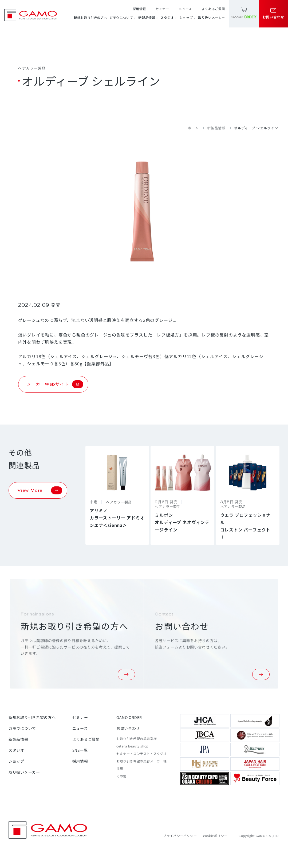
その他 (121, 776)
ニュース (185, 8)
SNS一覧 (80, 750)
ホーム (193, 127)
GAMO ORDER (129, 717)
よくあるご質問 (213, 8)
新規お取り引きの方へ (90, 17)
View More (39, 490)
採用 (119, 768)
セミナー (162, 8)
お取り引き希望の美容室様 (136, 738)
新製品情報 (148, 17)
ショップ (187, 17)
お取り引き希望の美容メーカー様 (141, 761)
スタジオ (168, 17)
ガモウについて (122, 17)
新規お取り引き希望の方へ (32, 717)
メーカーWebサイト (55, 384)
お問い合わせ (128, 728)
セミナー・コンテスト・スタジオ (141, 753)
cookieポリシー (215, 835)
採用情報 (139, 8)
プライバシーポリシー (180, 835)
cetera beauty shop (132, 746)
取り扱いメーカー (211, 17)
